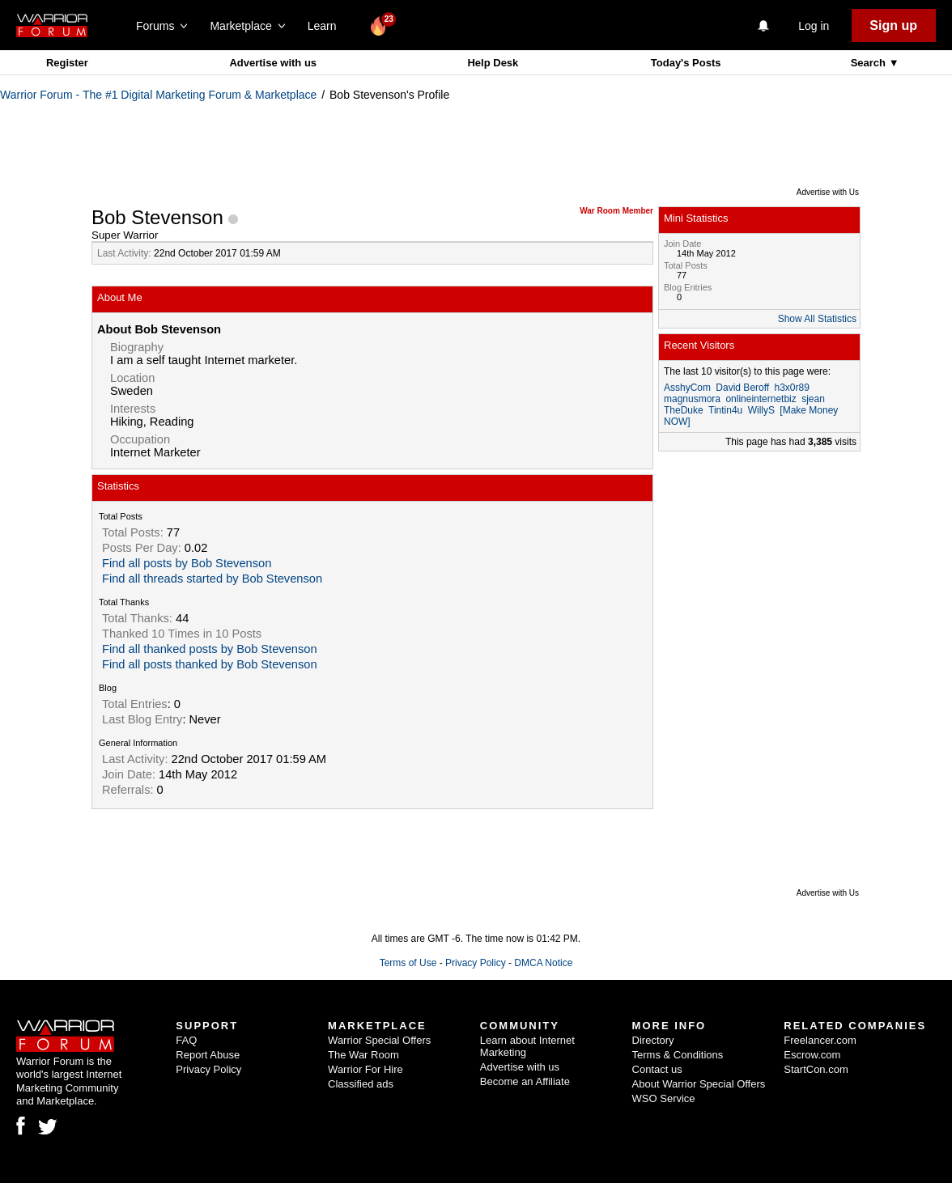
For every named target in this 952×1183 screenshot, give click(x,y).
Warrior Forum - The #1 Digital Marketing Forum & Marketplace (158, 94)
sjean (813, 399)
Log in (813, 25)
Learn (327, 25)
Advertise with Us (828, 192)
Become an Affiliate (525, 1081)
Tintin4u (725, 410)
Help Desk (492, 63)
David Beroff (742, 387)
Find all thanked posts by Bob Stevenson (209, 648)
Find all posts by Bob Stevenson (186, 563)
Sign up (893, 25)
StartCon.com (816, 1069)
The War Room (363, 1055)
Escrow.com (812, 1055)
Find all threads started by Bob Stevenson (212, 578)
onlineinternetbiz (760, 399)
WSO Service (663, 1098)
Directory (653, 1040)
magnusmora (692, 399)
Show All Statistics (817, 318)
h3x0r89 (792, 387)
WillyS (761, 410)
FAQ (186, 1040)
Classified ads (360, 1084)
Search (870, 63)
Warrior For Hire (365, 1069)
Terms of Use (408, 963)
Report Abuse (208, 1055)
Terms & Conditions (678, 1055)
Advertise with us (273, 63)
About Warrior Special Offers (699, 1084)
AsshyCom (687, 387)
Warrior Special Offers (379, 1040)
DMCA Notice (543, 963)
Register (67, 63)
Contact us (657, 1069)
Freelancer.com (820, 1040)
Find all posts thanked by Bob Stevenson (209, 664)
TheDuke (683, 410)
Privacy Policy (475, 963)
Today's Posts (686, 63)
